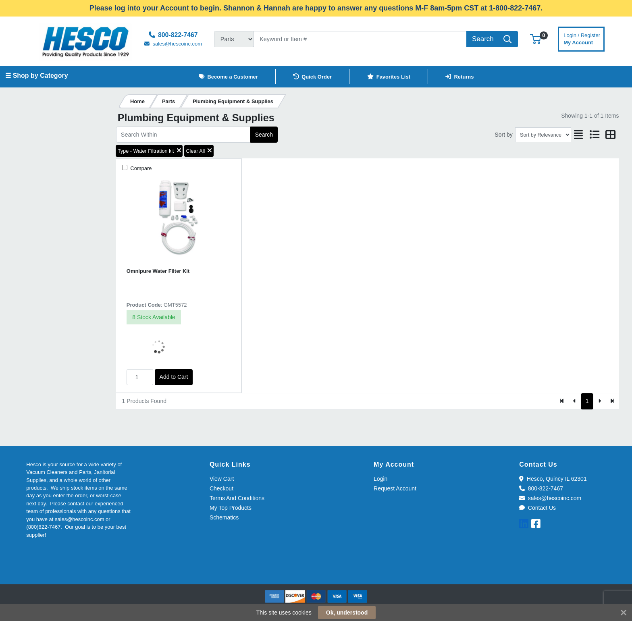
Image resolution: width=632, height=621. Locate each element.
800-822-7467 (541, 488)
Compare (140, 168)
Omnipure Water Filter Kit (158, 271)
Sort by (503, 134)
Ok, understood (347, 612)
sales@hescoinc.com (550, 498)
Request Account (395, 488)
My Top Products (231, 508)
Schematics (224, 517)
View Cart (222, 479)
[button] (535, 39)
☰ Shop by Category (36, 75)
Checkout (221, 488)
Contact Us (537, 508)
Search (264, 134)
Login (380, 479)
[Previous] (574, 401)
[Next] (599, 401)
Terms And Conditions (237, 498)
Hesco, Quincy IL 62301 (552, 479)
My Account (581, 38)
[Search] (360, 39)
